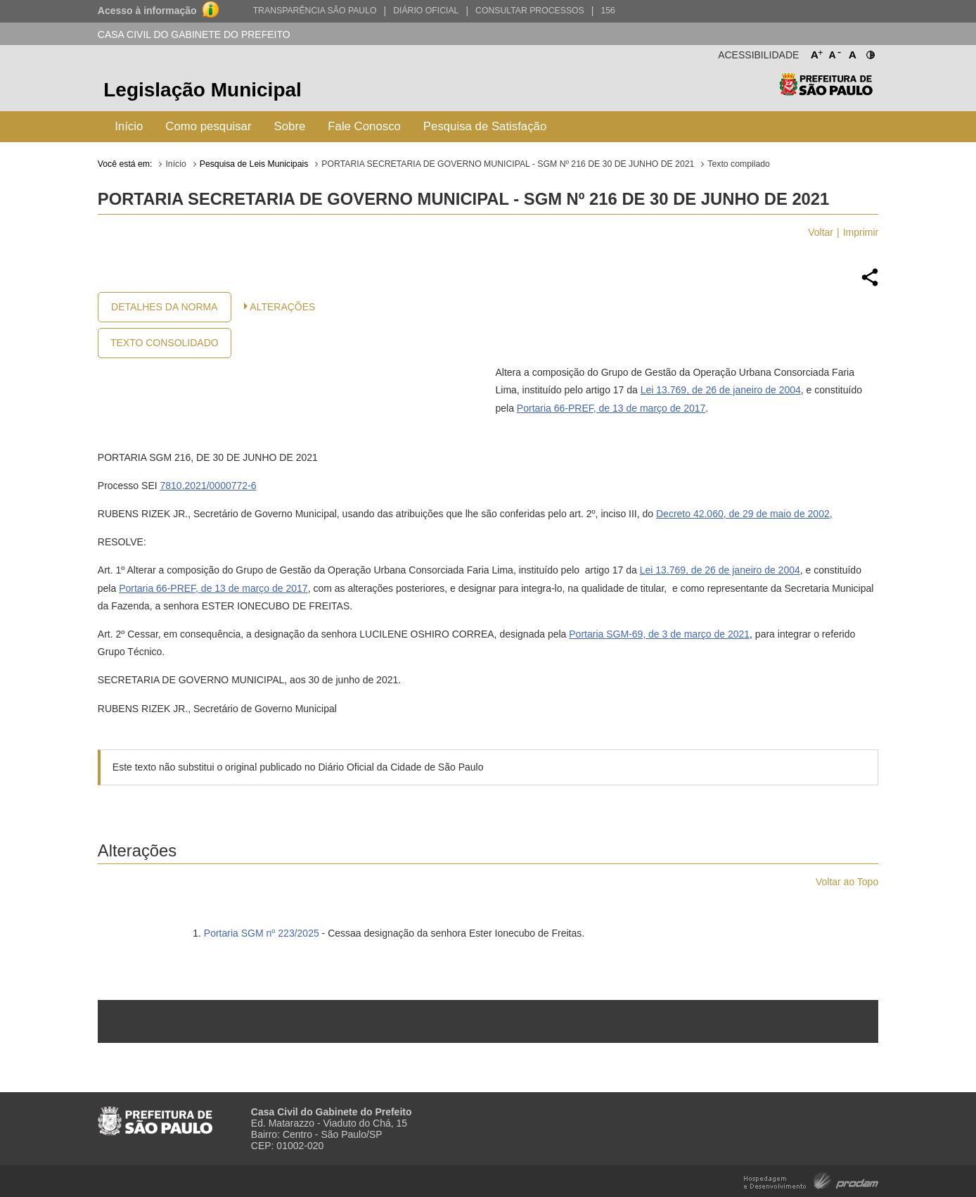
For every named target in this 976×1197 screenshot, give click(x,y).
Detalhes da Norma (164, 306)
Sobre (290, 126)
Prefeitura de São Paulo (826, 91)
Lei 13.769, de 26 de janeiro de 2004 (721, 389)
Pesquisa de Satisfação (484, 126)
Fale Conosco (364, 126)
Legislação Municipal (202, 90)
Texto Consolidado (164, 342)
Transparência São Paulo (315, 10)
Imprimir (861, 232)
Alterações (282, 306)
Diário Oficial (425, 10)
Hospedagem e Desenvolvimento (811, 1179)
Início (129, 126)
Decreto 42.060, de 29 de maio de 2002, (744, 513)
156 (608, 10)
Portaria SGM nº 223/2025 (261, 933)
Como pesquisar (208, 126)
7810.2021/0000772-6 (208, 485)
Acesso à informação (147, 10)
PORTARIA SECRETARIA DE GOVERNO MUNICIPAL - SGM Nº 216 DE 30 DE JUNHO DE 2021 (507, 164)
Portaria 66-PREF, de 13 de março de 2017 (611, 408)
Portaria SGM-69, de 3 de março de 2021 (659, 634)
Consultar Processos (529, 10)
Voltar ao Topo (847, 881)
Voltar (820, 232)
